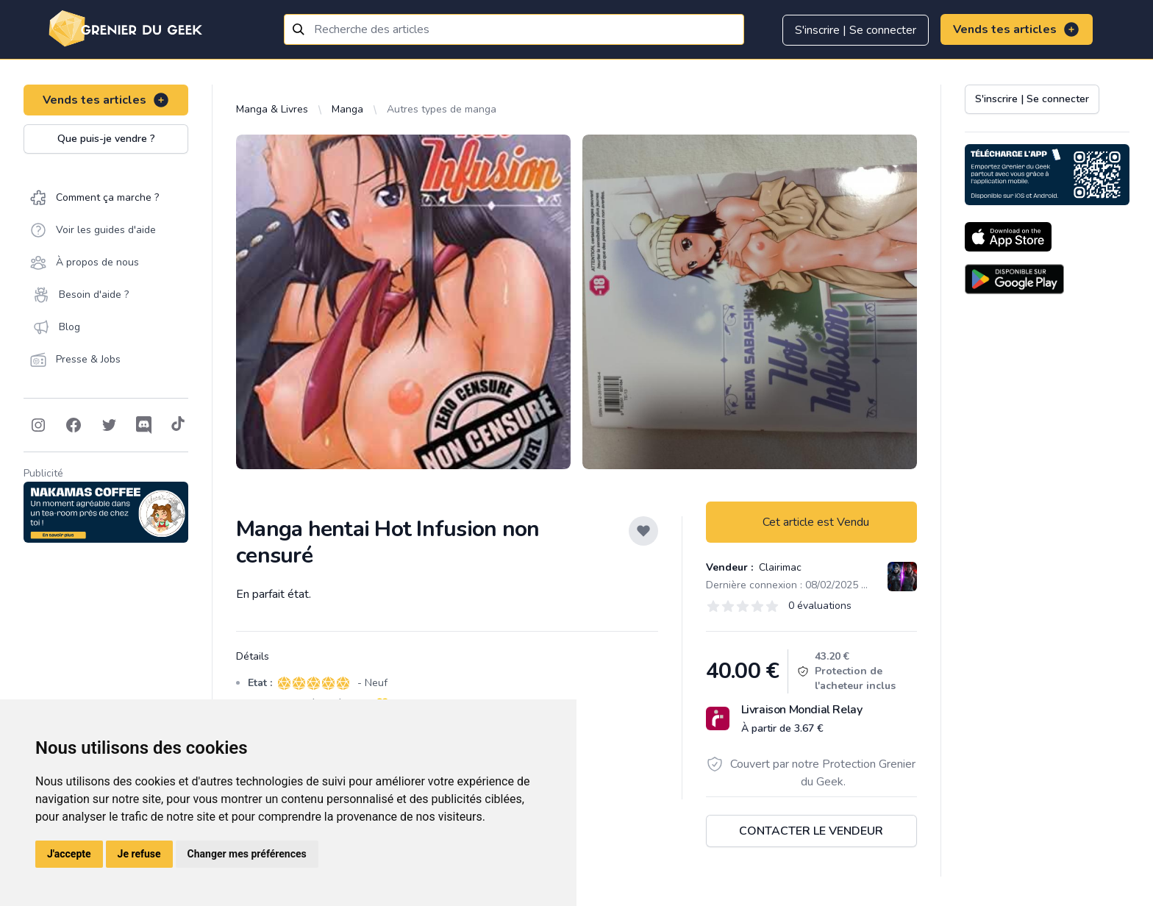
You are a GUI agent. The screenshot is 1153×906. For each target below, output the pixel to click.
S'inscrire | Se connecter (855, 30)
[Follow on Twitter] (109, 425)
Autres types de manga (441, 109)
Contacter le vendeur (811, 831)
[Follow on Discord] (144, 425)
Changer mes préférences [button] (247, 854)
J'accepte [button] (69, 854)
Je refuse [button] (139, 854)
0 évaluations (820, 606)
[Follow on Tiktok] (178, 425)
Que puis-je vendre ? (106, 139)
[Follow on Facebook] (73, 425)
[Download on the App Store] (1008, 237)
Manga (347, 109)
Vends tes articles (1016, 29)
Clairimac (779, 567)
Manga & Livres (272, 109)
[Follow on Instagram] (38, 425)
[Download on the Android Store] (1014, 279)
